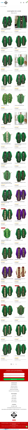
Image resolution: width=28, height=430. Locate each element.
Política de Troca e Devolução (14, 390)
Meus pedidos (14, 398)
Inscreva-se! (14, 379)
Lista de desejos (14, 401)
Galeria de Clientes (14, 386)
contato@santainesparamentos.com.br (14, 407)
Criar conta (14, 395)
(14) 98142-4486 (14, 406)
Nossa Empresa (14, 384)
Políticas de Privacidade (14, 389)
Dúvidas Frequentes (14, 387)
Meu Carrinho (14, 400)
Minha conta (14, 396)
